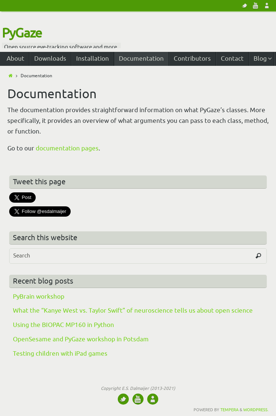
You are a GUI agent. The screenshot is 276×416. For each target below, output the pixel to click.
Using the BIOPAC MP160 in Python (63, 325)
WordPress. (256, 409)
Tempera (229, 409)
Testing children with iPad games (60, 354)
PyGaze (22, 33)
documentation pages (67, 148)
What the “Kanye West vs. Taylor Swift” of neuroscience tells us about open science (133, 310)
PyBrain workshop (38, 297)
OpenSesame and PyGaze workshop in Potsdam (81, 339)
